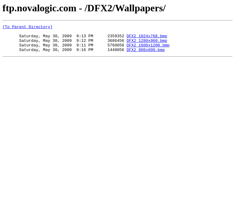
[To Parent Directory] (27, 27)
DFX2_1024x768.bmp (147, 38)
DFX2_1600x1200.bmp (148, 49)
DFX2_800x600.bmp (146, 55)
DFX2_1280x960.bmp (147, 44)
